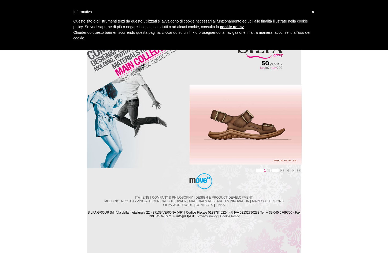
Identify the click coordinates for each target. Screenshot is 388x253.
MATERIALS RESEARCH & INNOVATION (219, 201)
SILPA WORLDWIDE (178, 205)
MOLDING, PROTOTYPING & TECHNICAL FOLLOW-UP (145, 201)
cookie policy (232, 27)
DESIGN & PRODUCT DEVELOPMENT (224, 197)
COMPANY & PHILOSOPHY (172, 197)
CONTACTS (204, 205)
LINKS (220, 205)
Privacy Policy (207, 216)
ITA (137, 197)
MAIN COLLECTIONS (268, 201)
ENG (145, 197)
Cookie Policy (230, 216)
